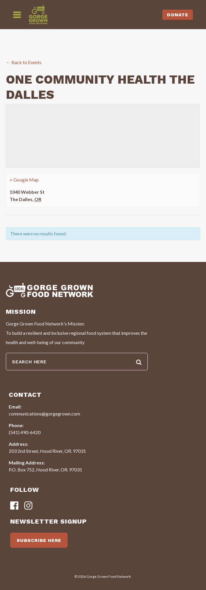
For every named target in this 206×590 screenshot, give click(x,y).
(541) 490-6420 (25, 432)
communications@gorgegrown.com (44, 413)
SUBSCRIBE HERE (39, 540)
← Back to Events (23, 62)
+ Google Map (24, 179)
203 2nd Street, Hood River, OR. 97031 (47, 451)
